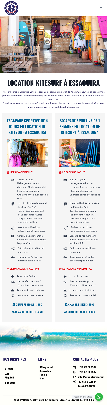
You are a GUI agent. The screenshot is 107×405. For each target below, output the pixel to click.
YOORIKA (89, 400)
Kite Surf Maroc (21, 400)
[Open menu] (101, 8)
